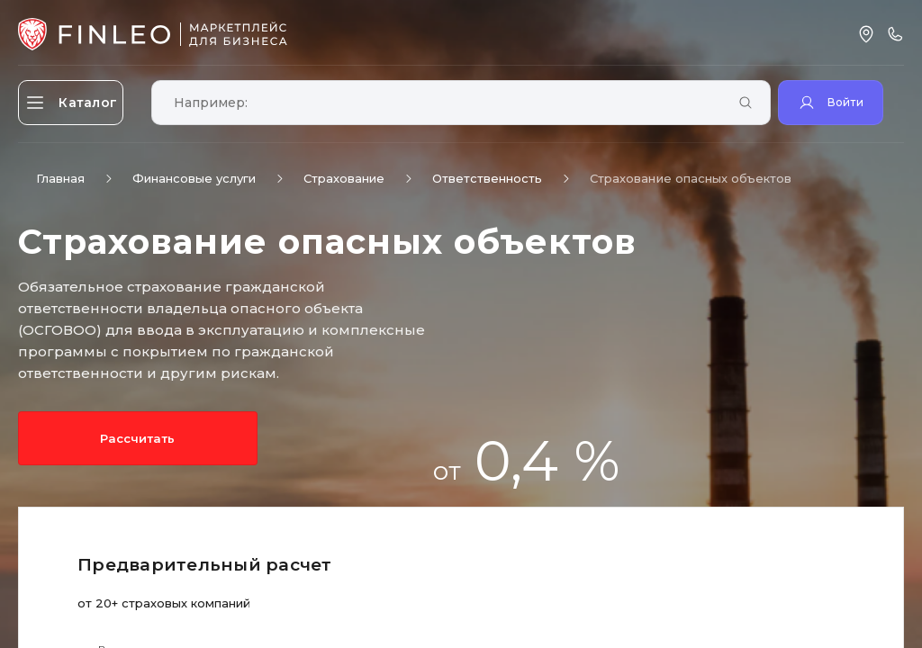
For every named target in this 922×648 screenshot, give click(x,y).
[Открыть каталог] (81, 102)
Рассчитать (98, 438)
